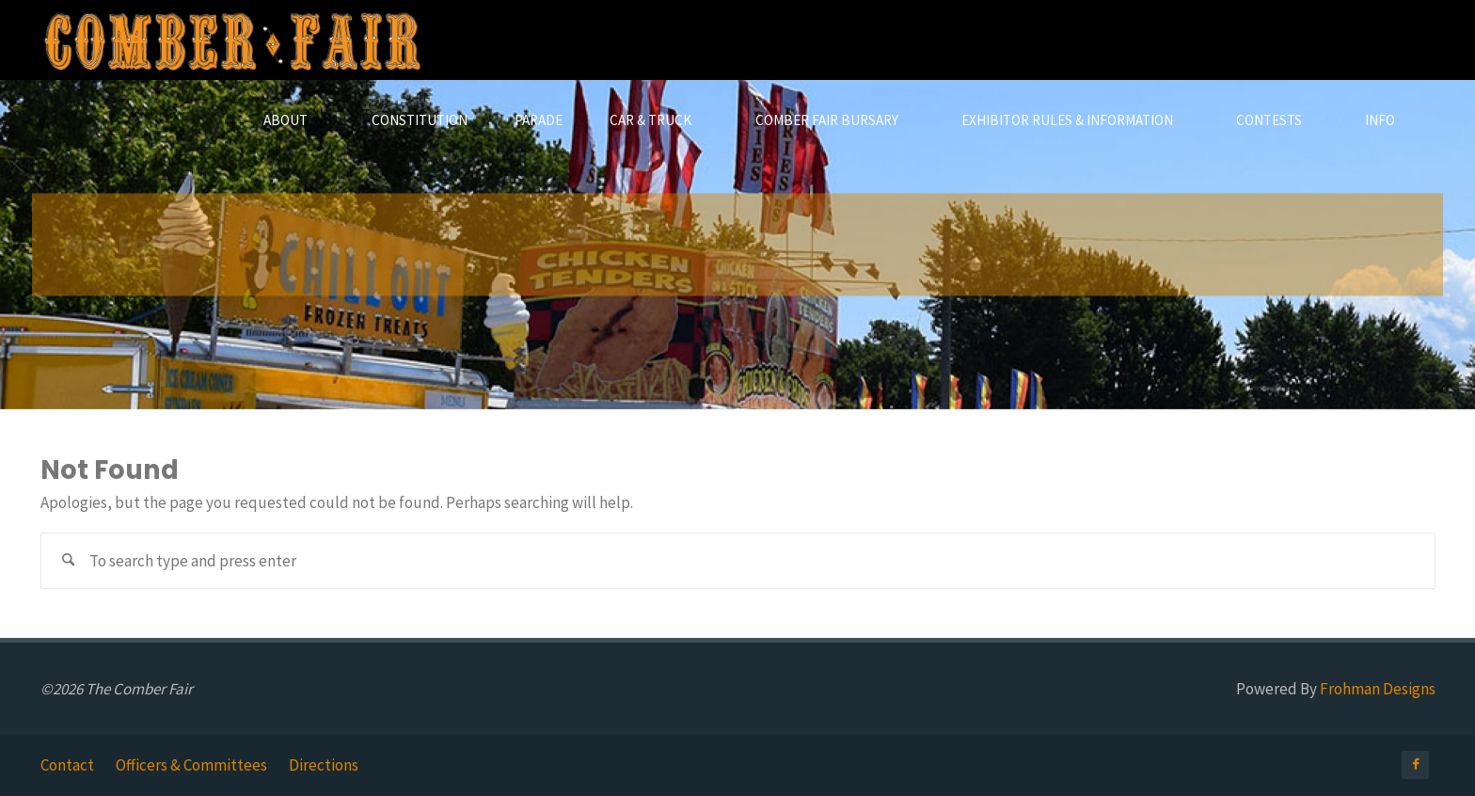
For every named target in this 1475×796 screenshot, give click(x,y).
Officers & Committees (191, 765)
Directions (323, 765)
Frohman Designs (1377, 688)
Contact (67, 765)
